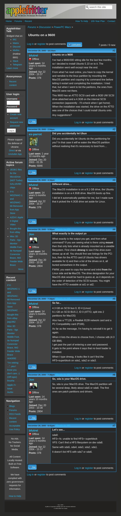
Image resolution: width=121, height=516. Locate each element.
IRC (15, 39)
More (20, 269)
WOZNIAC (12, 310)
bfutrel (33, 55)
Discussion (45, 27)
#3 (114, 180)
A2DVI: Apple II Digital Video (16, 221)
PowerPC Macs (62, 27)
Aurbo (10, 392)
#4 (114, 229)
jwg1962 (11, 322)
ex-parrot (35, 134)
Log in (30, 44)
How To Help (81, 21)
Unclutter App (15, 154)
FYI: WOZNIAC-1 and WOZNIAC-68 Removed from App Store (16, 202)
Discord (16, 46)
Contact (111, 21)
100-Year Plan (98, 21)
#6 (114, 374)
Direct (12, 150)
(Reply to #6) (62, 425)
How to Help (15, 496)
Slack (15, 61)
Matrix (16, 43)
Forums (18, 21)
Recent (28, 21)
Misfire (16, 50)
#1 (114, 50)
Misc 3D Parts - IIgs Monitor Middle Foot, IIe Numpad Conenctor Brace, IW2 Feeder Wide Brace (16, 250)
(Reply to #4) (62, 299)
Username (13, 99)
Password (13, 106)
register (41, 44)
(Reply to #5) (62, 374)
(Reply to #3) (62, 229)
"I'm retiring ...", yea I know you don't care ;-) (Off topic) (13, 369)
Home (9, 21)
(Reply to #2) (62, 180)
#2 (114, 129)
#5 (114, 299)
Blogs (12, 406)
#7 (114, 425)
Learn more (12, 68)
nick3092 (11, 358)
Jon (31, 234)
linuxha (10, 380)
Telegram (17, 64)
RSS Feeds (15, 414)
